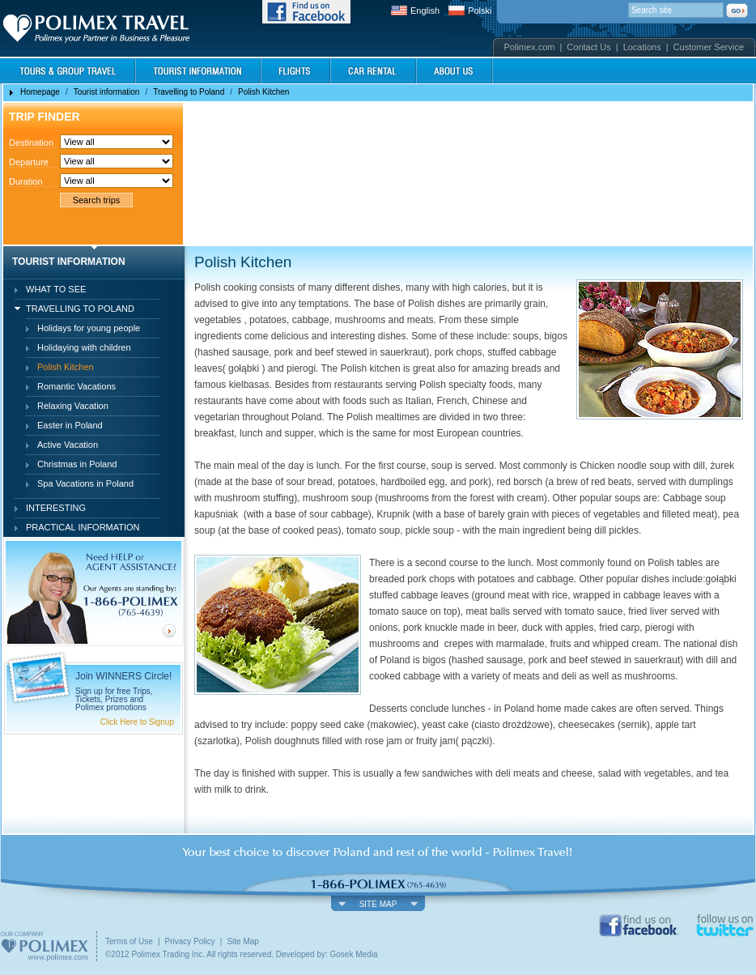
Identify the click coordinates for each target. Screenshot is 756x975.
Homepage (40, 91)
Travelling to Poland (188, 91)
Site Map (242, 941)
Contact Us (588, 47)
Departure (29, 162)
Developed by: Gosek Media (327, 954)
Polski (479, 10)
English (425, 10)
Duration (26, 181)
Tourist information (107, 91)
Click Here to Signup (137, 721)
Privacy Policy (190, 941)
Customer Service (708, 47)
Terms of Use (129, 941)
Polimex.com (529, 47)
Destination (31, 142)
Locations (642, 47)
